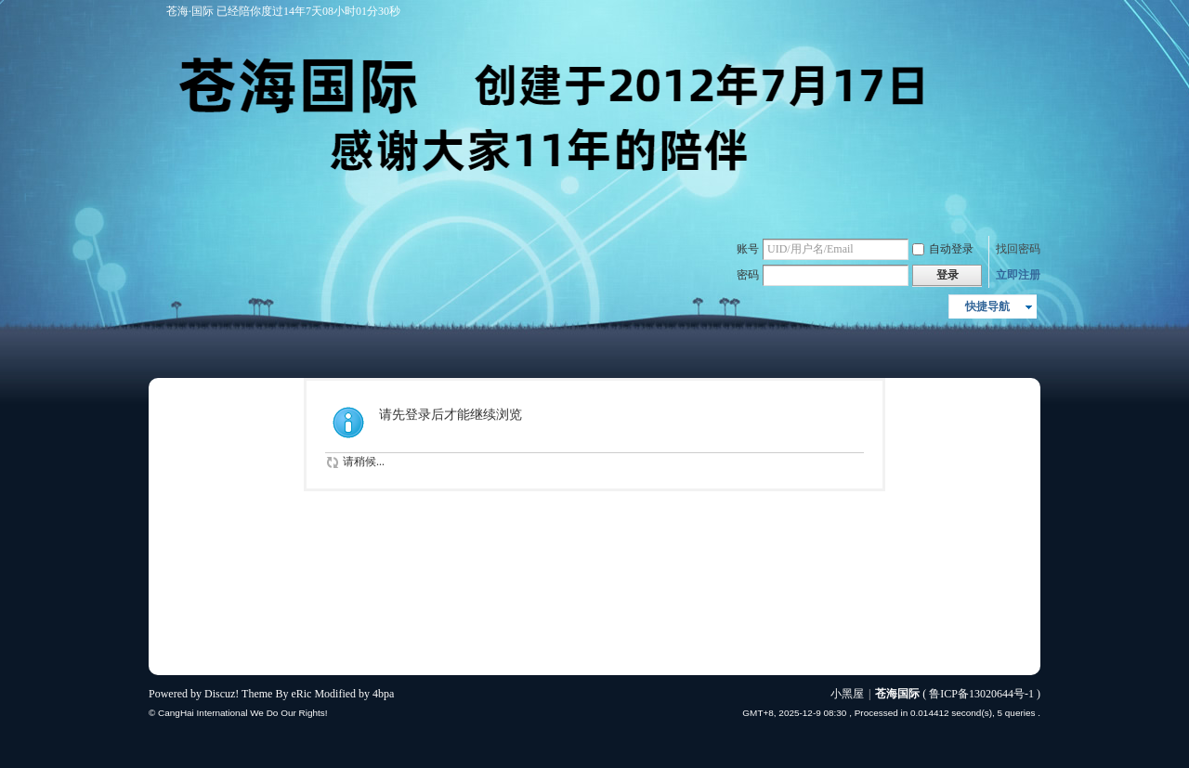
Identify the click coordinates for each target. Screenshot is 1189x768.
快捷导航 (987, 306)
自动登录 (942, 248)
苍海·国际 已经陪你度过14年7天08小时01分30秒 (279, 11)
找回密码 (1018, 248)
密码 (748, 274)
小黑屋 (847, 693)
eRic (301, 693)
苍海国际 (897, 693)
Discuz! (221, 693)
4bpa (383, 693)
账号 (748, 248)
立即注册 (1018, 274)
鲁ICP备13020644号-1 (981, 693)
